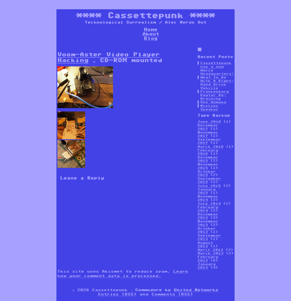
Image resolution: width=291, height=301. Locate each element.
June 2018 (209, 121)
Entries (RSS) (117, 294)
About (150, 34)
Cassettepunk (145, 15)
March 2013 (210, 253)
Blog (150, 38)
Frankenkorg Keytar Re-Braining (214, 95)
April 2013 (210, 249)
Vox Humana (213, 102)
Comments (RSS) (172, 294)
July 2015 (209, 185)
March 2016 (210, 146)
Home (150, 29)
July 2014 (209, 203)
